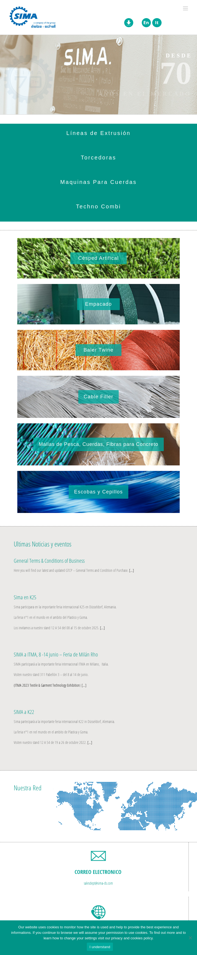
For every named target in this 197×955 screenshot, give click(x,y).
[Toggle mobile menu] (186, 8)
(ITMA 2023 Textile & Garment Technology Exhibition (47, 685)
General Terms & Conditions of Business (49, 560)
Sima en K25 (25, 597)
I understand (100, 947)
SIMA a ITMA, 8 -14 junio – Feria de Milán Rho (56, 654)
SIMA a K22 (24, 711)
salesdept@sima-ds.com (98, 883)
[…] (131, 570)
